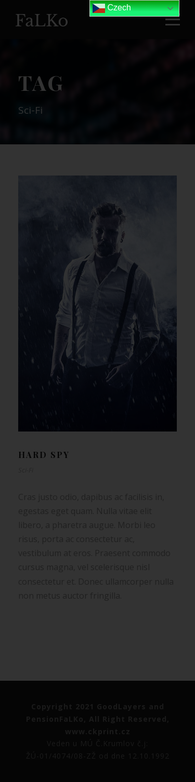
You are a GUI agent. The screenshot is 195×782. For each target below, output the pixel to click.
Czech (112, 8)
